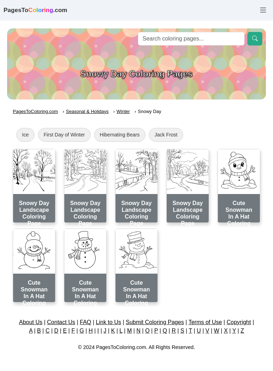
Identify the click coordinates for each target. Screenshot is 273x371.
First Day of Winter (64, 135)
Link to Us (108, 322)
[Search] (191, 38)
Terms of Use (205, 322)
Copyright (238, 322)
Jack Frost (166, 135)
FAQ (85, 322)
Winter (123, 111)
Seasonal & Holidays (87, 111)
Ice (25, 135)
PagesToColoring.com (35, 111)
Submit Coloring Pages (155, 322)
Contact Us (61, 322)
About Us (30, 322)
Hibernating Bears (120, 135)
